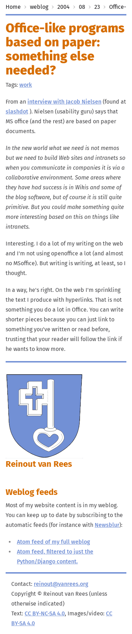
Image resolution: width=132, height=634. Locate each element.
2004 (63, 7)
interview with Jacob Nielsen (64, 101)
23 (97, 7)
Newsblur (107, 525)
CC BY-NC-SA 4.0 (45, 613)
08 (82, 7)
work (25, 84)
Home (13, 7)
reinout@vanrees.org (61, 584)
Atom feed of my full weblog (53, 541)
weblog (39, 7)
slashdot (17, 111)
